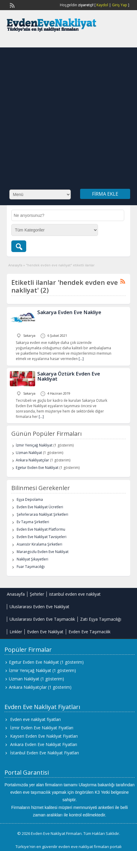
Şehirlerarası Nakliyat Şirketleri (42, 514)
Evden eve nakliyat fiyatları (35, 719)
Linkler (16, 631)
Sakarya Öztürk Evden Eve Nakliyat (68, 376)
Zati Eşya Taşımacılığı (100, 619)
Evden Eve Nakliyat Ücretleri (40, 506)
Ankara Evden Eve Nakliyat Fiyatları (43, 744)
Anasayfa (15, 265)
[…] (81, 358)
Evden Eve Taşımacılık (89, 631)
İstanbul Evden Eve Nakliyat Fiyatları (44, 753)
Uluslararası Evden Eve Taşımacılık (42, 619)
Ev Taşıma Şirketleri (33, 521)
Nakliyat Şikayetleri (32, 559)
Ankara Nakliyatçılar (32, 460)
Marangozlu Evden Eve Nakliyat (42, 551)
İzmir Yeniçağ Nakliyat (34, 445)
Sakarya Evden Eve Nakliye (69, 312)
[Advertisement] (66, 114)
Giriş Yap (119, 4)
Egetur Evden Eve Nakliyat (37, 467)
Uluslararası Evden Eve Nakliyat (39, 606)
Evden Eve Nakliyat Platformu (41, 529)
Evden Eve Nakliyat (45, 631)
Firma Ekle (105, 194)
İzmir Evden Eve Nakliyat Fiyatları (41, 727)
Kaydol (102, 4)
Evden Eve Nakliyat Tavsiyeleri (41, 536)
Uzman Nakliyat (29, 452)
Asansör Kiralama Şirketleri (39, 544)
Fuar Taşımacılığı (31, 566)
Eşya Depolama (30, 499)
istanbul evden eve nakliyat (75, 594)
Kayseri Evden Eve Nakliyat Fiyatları (44, 736)
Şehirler (37, 594)
